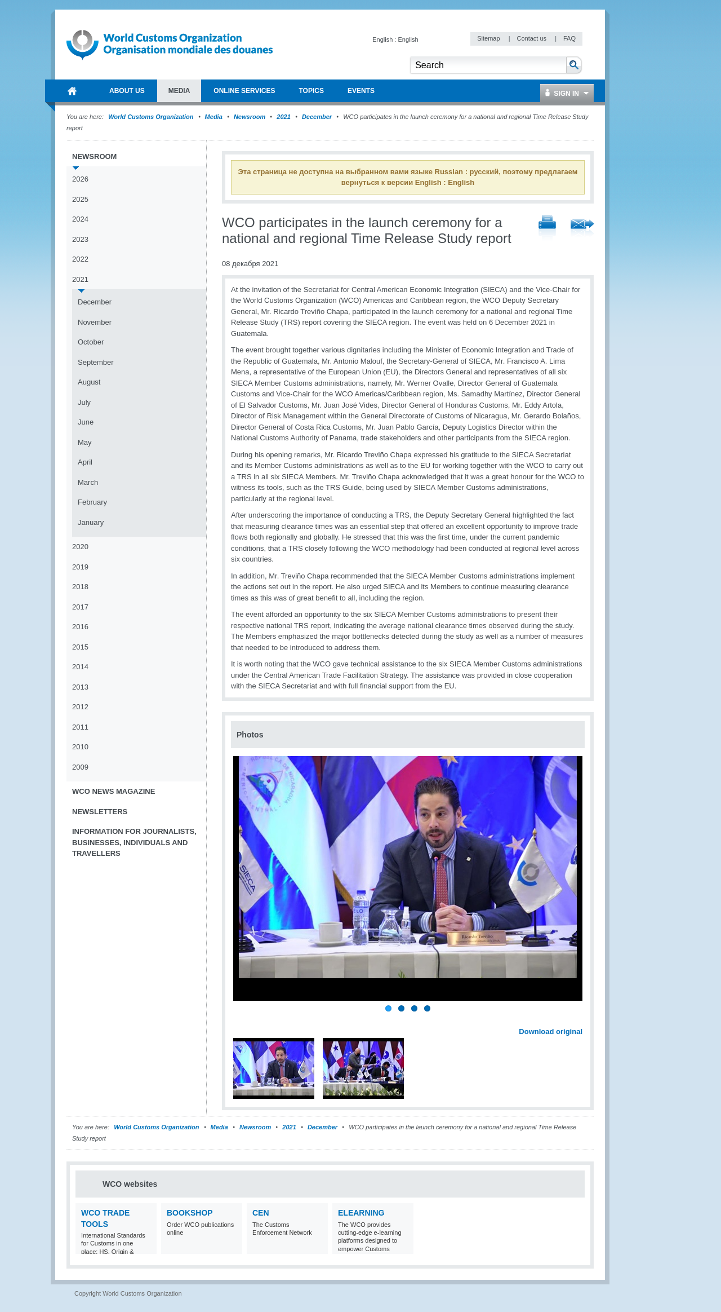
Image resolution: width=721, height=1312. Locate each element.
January (91, 522)
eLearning (361, 1212)
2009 (80, 767)
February (92, 502)
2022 (80, 259)
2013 (80, 687)
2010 (80, 747)
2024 (80, 219)
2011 (80, 727)
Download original (550, 1031)
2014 (80, 666)
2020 (80, 546)
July (84, 402)
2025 (80, 199)
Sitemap (489, 38)
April (85, 462)
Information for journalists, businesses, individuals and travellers (134, 842)
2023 (80, 239)
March (88, 482)
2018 (80, 586)
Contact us (532, 38)
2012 (80, 707)
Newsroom (249, 116)
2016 (80, 626)
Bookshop (190, 1212)
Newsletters (99, 811)
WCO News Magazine (113, 791)
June (86, 422)
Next (580, 1019)
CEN (260, 1212)
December (317, 116)
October (91, 342)
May (85, 442)
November (95, 322)
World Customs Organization (151, 116)
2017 (80, 607)
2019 (80, 567)
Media (213, 116)
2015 (80, 647)
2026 (80, 179)
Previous (242, 1019)
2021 (283, 116)
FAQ (569, 38)
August (89, 382)
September (96, 362)
